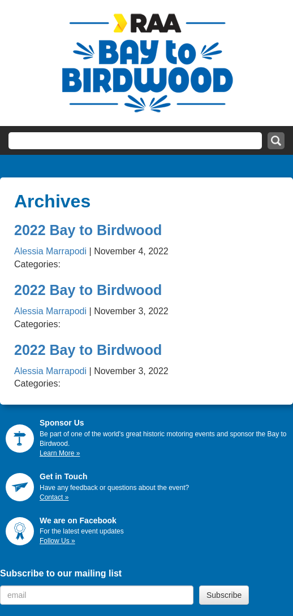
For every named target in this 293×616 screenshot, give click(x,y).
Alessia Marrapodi (50, 251)
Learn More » (60, 453)
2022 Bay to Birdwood (88, 230)
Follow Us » (57, 541)
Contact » (54, 497)
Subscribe (224, 595)
